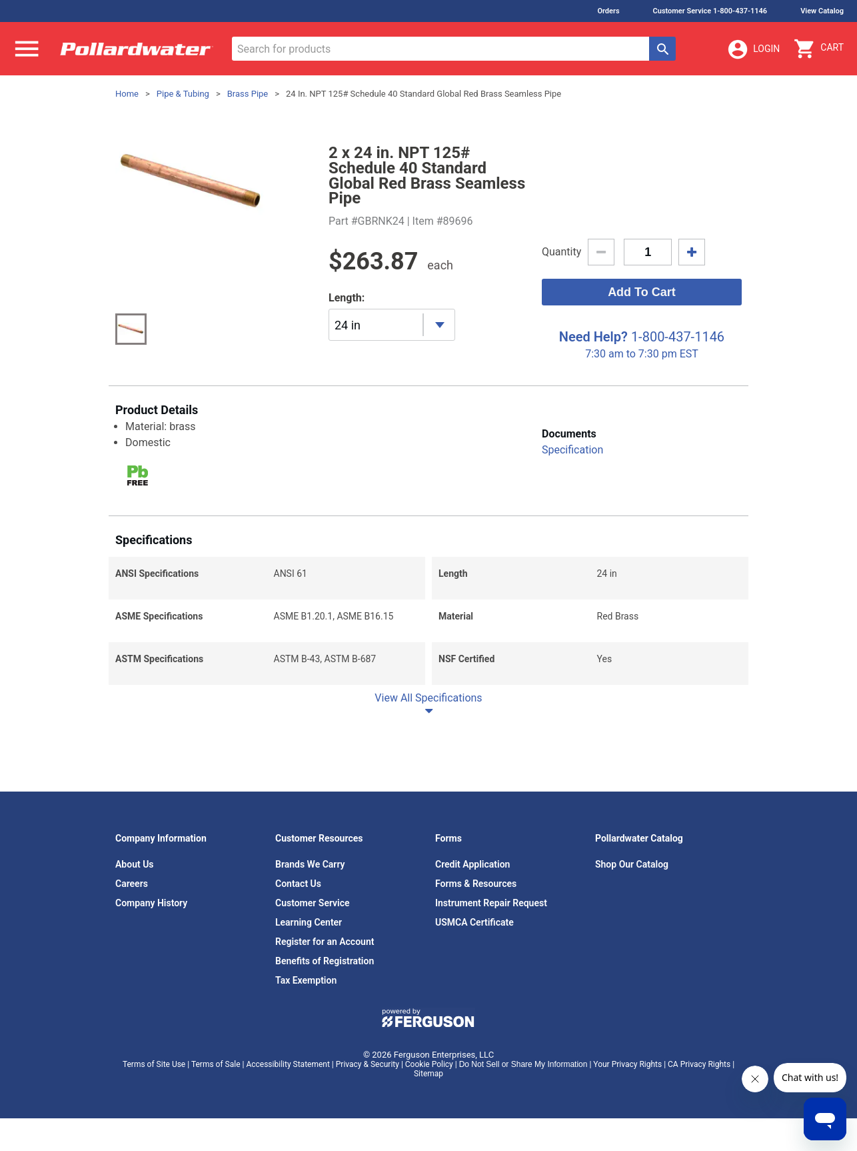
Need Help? (593, 337)
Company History (151, 903)
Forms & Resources (475, 883)
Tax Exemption (306, 980)
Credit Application (472, 864)
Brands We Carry (310, 864)
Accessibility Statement (287, 1064)
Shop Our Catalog (631, 864)
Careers (131, 883)
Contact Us (298, 883)
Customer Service (312, 903)
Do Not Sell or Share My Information (523, 1064)
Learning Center (308, 922)
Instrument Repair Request (491, 903)
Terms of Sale (216, 1064)
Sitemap (428, 1073)
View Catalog (822, 11)
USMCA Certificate (474, 922)
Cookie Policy (429, 1064)
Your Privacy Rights (627, 1064)
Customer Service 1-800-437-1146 (710, 11)
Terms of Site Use (154, 1064)
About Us (134, 864)
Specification (572, 449)
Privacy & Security (367, 1064)
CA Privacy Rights (699, 1064)
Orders (608, 11)
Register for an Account (324, 941)
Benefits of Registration (324, 961)
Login (753, 49)
